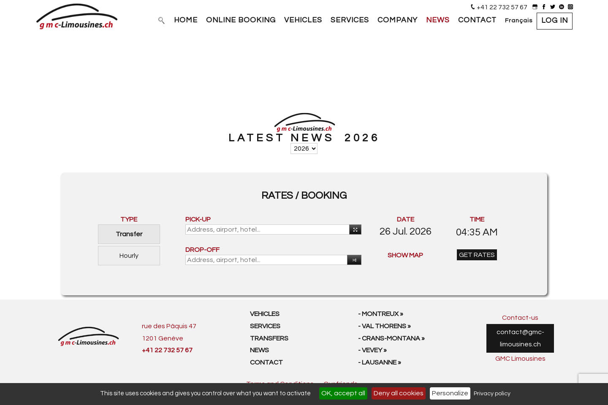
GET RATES (477, 254)
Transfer (129, 234)
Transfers (269, 338)
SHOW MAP (405, 255)
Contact (266, 362)
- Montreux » (380, 313)
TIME (477, 219)
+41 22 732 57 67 (502, 7)
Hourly (128, 255)
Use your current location (353, 230)
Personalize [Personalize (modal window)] (450, 393)
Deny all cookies (398, 393)
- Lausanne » (379, 362)
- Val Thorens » (384, 326)
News (259, 350)
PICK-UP (198, 219)
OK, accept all (343, 393)
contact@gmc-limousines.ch (520, 338)
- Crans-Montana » (391, 338)
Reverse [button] (352, 260)
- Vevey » (372, 350)
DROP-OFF (202, 249)
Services (265, 326)
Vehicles (265, 313)
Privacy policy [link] (492, 394)
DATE (405, 219)
